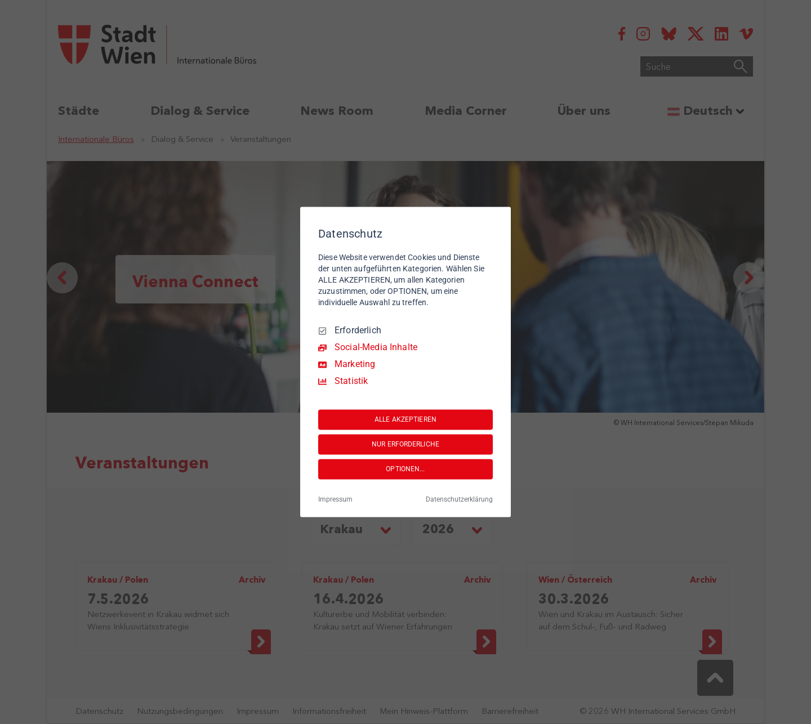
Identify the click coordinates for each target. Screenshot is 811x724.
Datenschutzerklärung (459, 500)
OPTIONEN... (405, 469)
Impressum (335, 500)
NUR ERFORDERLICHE (405, 444)
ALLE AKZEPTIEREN (405, 419)
